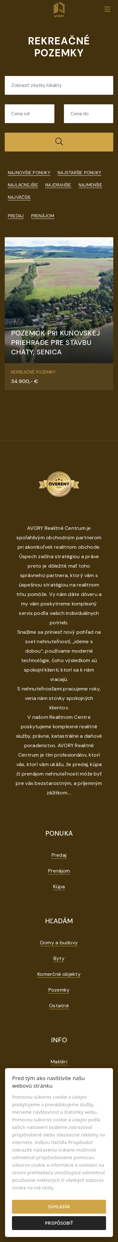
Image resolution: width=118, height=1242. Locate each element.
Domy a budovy (59, 942)
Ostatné (59, 1005)
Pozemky (59, 990)
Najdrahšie (58, 185)
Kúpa (59, 886)
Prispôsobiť (59, 1223)
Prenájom (42, 216)
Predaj (16, 216)
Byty (59, 958)
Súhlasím (59, 1207)
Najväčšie (19, 197)
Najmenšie (90, 185)
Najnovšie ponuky (29, 172)
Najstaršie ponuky (79, 172)
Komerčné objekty (59, 974)
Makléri (59, 1061)
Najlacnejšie (23, 185)
